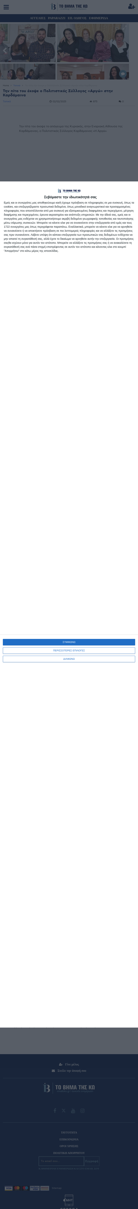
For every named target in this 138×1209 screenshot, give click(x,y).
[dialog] (69, 604)
